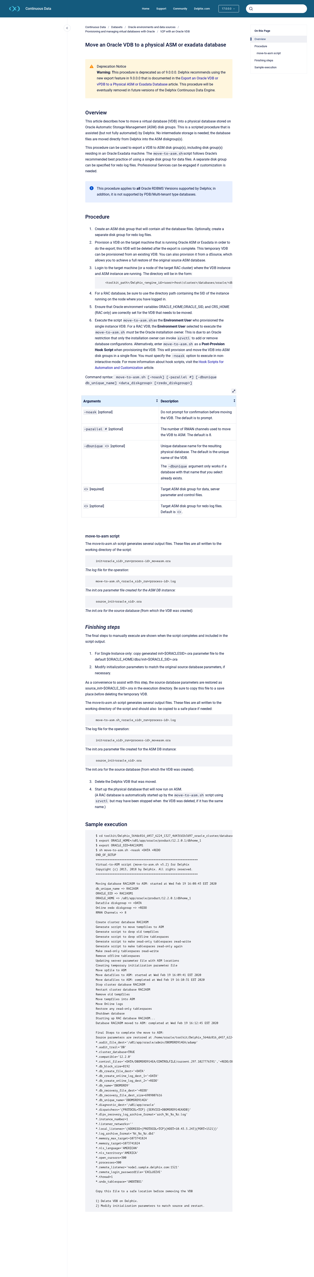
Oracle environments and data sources (152, 27)
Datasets (117, 27)
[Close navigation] (67, 28)
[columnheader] (120, 401)
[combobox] (276, 9)
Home (145, 8)
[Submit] (250, 8)
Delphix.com (202, 8)
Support (161, 8)
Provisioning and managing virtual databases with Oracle (120, 31)
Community (180, 8)
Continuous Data (38, 9)
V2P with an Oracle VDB (175, 31)
